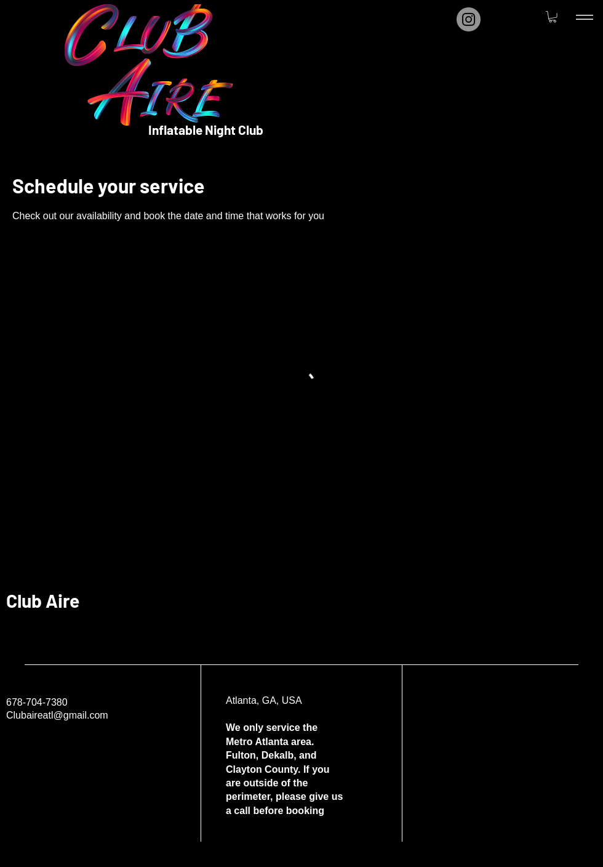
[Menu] (584, 16)
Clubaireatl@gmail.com (57, 715)
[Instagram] (469, 19)
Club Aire (42, 600)
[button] (552, 16)
